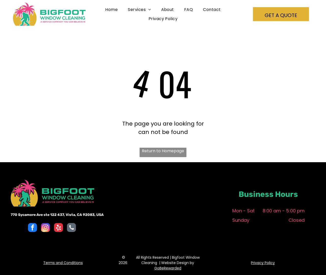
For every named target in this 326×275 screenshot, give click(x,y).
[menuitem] (111, 9)
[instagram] (45, 228)
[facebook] (32, 228)
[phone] (71, 228)
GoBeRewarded (167, 268)
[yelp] (58, 228)
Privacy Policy (263, 262)
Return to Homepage (163, 151)
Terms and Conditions (63, 262)
